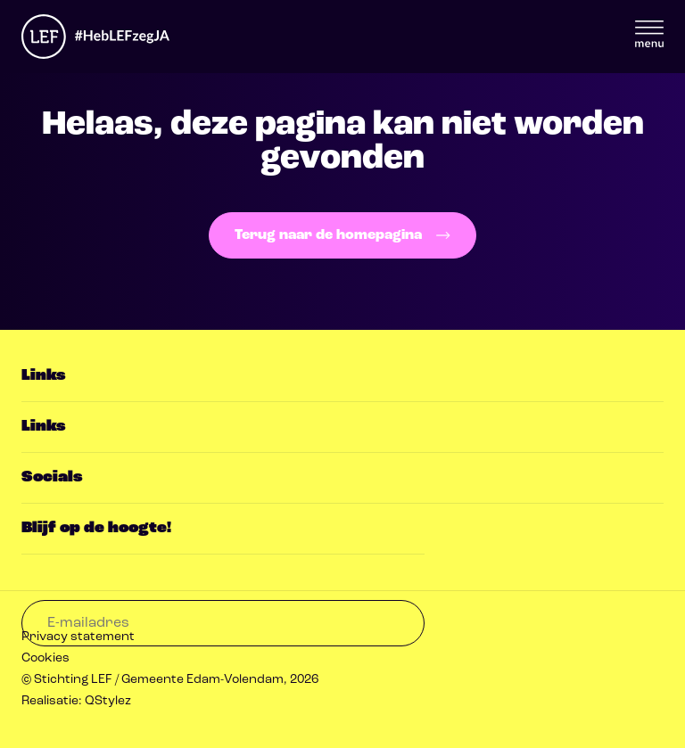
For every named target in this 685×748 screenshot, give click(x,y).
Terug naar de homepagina (342, 235)
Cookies (45, 658)
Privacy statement (78, 637)
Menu (649, 34)
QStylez (108, 701)
